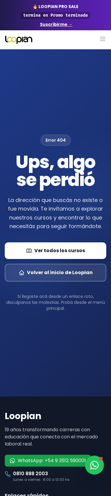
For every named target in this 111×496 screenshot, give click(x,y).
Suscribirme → (56, 24)
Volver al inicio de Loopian (56, 272)
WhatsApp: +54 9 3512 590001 (47, 460)
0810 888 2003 (30, 473)
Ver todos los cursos (55, 250)
